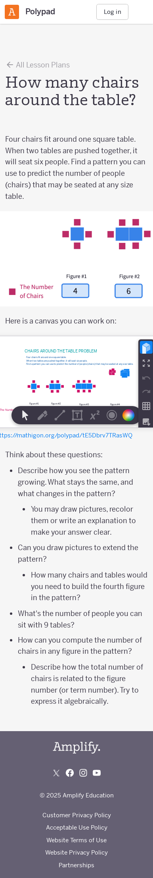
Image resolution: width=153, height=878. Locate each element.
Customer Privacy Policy (76, 815)
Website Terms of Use (76, 840)
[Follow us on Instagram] (83, 773)
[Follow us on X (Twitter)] (56, 773)
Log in (112, 11)
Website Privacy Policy (76, 852)
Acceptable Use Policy (76, 827)
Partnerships (76, 865)
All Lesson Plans (37, 64)
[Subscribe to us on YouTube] (96, 773)
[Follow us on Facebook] (69, 773)
